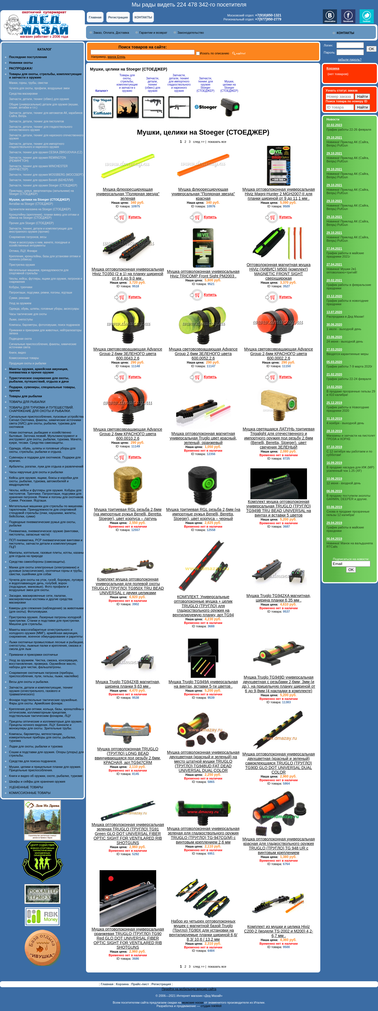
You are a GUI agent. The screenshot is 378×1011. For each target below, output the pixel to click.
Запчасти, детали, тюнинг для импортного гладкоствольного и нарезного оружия (36, 145)
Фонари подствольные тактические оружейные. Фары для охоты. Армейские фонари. (43, 701)
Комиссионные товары (24, 358)
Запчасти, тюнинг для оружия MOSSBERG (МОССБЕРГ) (46, 174)
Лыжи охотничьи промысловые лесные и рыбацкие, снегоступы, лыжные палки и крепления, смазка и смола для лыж (46, 645)
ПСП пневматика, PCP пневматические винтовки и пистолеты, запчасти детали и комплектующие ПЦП (45, 543)
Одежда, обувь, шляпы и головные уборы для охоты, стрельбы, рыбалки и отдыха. (42, 450)
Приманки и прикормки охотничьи (33, 654)
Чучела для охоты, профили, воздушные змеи (39, 88)
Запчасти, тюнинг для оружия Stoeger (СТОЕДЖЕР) (43, 185)
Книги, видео (17, 352)
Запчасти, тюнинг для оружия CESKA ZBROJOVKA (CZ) (45, 152)
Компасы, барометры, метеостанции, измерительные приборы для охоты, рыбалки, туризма (42, 737)
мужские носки (192, 1002)
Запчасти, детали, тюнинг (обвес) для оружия (39, 99)
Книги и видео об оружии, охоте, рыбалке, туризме (45, 776)
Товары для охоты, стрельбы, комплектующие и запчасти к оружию (127, 83)
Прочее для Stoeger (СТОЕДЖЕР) (31, 223)
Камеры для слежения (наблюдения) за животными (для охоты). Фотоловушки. (46, 609)
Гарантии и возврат (153, 32)
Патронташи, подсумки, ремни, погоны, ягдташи (40, 292)
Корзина (123, 984)
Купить (134, 217)
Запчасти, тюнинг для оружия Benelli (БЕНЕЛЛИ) (41, 180)
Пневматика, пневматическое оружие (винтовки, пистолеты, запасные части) (44, 532)
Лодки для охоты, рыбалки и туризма (36, 746)
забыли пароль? (349, 59)
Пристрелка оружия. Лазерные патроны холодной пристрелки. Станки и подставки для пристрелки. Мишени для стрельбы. (45, 620)
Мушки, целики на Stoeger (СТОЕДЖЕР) (229, 86)
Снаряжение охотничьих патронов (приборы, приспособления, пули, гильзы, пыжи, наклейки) (43, 674)
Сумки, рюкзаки (19, 298)
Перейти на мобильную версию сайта (189, 989)
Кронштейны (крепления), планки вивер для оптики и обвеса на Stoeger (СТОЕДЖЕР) (44, 216)
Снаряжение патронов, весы (27, 237)
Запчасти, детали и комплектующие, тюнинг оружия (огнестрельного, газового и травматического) (41, 691)
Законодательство (190, 32)
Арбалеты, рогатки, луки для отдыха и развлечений (46, 466)
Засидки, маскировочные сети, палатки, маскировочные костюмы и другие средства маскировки (40, 599)
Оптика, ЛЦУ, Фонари (23, 250)
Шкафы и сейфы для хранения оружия (37, 781)
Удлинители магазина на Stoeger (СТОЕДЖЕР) (40, 209)
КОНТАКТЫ (143, 17)
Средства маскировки (23, 93)
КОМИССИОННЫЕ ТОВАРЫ (29, 793)
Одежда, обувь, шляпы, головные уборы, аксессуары (44, 308)
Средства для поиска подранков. (33, 761)
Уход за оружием (20, 303)
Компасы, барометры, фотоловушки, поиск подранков (44, 324)
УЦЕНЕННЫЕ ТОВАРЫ (26, 787)
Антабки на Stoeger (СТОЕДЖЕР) (31, 203)
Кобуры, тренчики (20, 287)
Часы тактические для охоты (28, 314)
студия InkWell (211, 1006)
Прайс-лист (140, 984)
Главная (95, 17)
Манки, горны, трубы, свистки (28, 82)
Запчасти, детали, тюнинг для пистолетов (36, 121)
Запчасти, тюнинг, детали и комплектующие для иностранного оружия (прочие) (40, 230)
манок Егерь (116, 56)
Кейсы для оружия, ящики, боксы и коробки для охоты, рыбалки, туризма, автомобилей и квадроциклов (43, 481)
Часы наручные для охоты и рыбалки (36, 472)
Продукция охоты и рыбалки (27, 363)
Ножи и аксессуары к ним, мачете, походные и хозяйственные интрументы (39, 244)
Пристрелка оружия (22, 264)
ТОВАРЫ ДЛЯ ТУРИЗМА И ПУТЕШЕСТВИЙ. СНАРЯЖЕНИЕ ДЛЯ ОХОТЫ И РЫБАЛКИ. (41, 409)
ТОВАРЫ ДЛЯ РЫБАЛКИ (27, 401)
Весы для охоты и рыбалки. (29, 681)
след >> (199, 141)
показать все (217, 141)
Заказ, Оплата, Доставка (111, 32)
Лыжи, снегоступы (21, 319)
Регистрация (118, 17)
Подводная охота (20, 338)
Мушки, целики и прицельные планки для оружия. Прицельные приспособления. (45, 768)
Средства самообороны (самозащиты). (37, 561)
